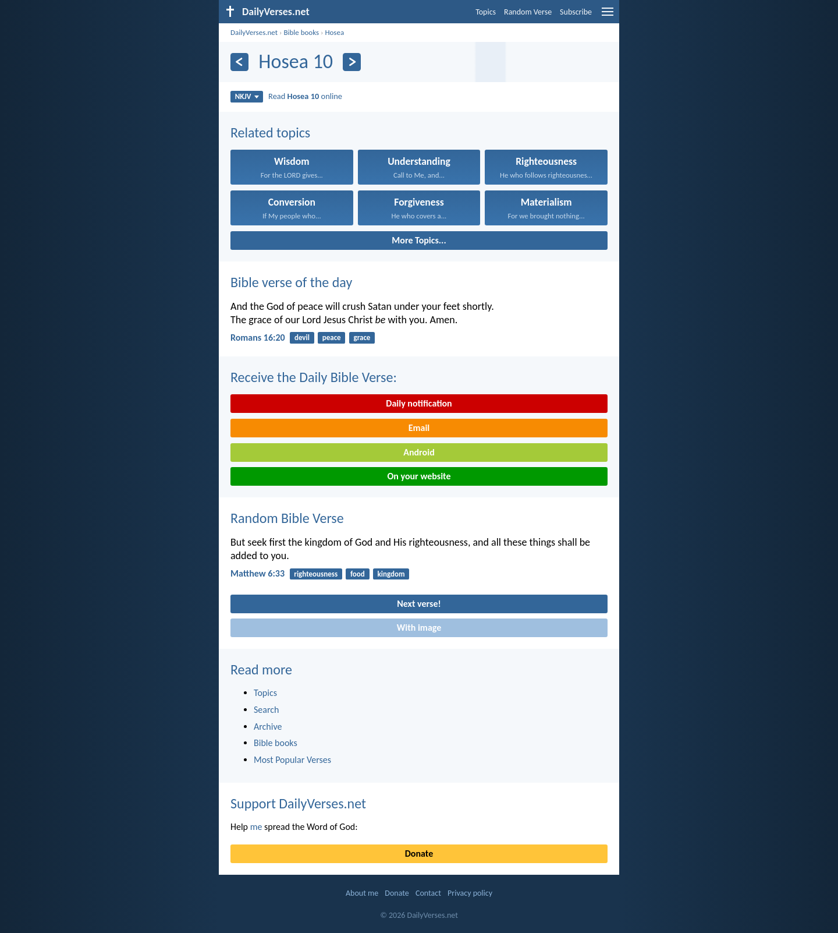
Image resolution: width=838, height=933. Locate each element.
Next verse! (419, 603)
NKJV (247, 96)
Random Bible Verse (287, 518)
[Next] (352, 62)
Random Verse (528, 12)
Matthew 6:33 (257, 573)
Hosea (334, 32)
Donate (419, 853)
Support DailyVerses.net (298, 803)
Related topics (270, 132)
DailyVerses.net (254, 32)
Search (266, 709)
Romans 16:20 (257, 337)
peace (331, 337)
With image (419, 627)
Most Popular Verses (292, 759)
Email (419, 427)
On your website (419, 476)
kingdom (391, 574)
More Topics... (419, 240)
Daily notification (419, 403)
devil (302, 337)
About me (362, 893)
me (256, 826)
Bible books (301, 32)
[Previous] (239, 62)
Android (418, 452)
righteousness (316, 574)
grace (361, 337)
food (357, 574)
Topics (485, 12)
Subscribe (576, 12)
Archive (268, 726)
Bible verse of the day (291, 282)
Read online (305, 96)
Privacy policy (470, 893)
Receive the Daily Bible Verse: (313, 377)
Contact (428, 893)
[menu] (607, 16)
